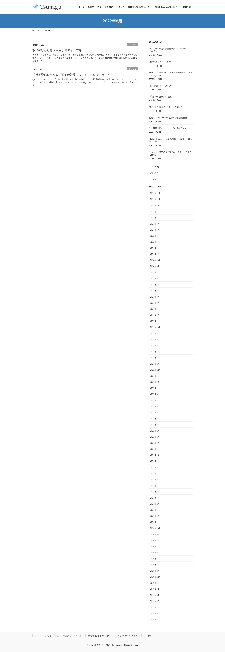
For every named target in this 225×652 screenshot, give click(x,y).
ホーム (38, 635)
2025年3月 (155, 235)
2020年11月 (155, 522)
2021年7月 (155, 473)
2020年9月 (155, 534)
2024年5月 (155, 284)
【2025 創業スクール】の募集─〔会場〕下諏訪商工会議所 (170, 140)
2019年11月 (155, 582)
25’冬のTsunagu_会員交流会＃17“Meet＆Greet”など (168, 50)
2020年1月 (155, 570)
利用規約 (67, 635)
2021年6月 (155, 479)
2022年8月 (155, 394)
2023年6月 (155, 339)
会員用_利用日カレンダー (99, 635)
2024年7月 (155, 272)
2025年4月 (155, 229)
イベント (154, 179)
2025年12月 (155, 193)
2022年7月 (155, 400)
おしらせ (132, 44)
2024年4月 (155, 290)
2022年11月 (155, 375)
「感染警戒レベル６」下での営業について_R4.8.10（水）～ (71, 74)
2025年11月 (155, 199)
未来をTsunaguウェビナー (127, 635)
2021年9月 (155, 461)
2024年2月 (155, 302)
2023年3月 (155, 351)
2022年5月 (155, 412)
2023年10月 (155, 327)
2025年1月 (155, 248)
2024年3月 (155, 296)
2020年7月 (155, 546)
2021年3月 (155, 497)
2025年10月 (155, 205)
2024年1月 (155, 308)
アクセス (79, 635)
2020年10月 (155, 528)
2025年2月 (155, 241)
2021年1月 (155, 509)
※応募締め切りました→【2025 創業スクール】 (170, 128)
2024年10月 (155, 260)
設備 (57, 635)
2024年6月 (155, 278)
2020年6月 (155, 552)
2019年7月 (155, 607)
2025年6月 (155, 223)
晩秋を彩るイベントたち (160, 61)
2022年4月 (155, 418)
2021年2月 (155, 503)
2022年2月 (155, 430)
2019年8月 (155, 601)
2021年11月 (155, 448)
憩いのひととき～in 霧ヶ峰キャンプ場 (57, 50)
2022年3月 (155, 424)
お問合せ (148, 635)
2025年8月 (155, 211)
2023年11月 (155, 321)
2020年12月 (155, 515)
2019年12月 (155, 576)
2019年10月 (155, 588)
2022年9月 (155, 388)
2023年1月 (155, 363)
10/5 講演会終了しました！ (161, 85)
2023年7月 (155, 333)
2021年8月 (155, 467)
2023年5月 (155, 345)
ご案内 (48, 635)
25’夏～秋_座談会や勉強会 (161, 96)
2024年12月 (155, 254)
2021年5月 (155, 485)
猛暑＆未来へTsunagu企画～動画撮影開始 (168, 117)
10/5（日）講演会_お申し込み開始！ (166, 107)
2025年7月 (155, 217)
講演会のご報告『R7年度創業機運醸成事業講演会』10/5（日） (170, 74)
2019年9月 (155, 595)
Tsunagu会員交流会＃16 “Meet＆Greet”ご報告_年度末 (170, 153)
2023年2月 (155, 357)
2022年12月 (155, 369)
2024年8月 (155, 266)
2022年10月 (155, 381)
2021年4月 (155, 491)
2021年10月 (155, 455)
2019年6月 (155, 613)
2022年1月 (155, 436)
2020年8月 (155, 540)
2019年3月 (155, 619)
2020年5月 (155, 558)
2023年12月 (155, 314)
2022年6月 (155, 406)
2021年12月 (155, 442)
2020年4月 (155, 564)
